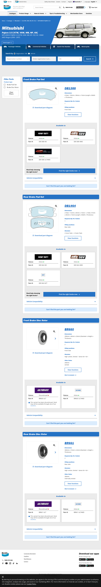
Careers (58, 2)
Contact (63, 2)
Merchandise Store (76, 13)
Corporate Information (30, 553)
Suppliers (26, 556)
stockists (33, 406)
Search (89, 59)
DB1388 (70, 88)
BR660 (69, 329)
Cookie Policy (31, 584)
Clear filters (11, 93)
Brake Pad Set (10, 85)
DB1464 (70, 205)
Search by (9, 53)
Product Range (25, 13)
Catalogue (12, 13)
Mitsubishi (17, 20)
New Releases (27, 559)
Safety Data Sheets (49, 2)
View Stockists (73, 115)
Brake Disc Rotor (11, 87)
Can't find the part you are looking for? (60, 186)
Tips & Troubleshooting (58, 13)
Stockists (89, 13)
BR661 (69, 443)
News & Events (40, 13)
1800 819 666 (7, 560)
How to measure (70, 375)
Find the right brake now (69, 171)
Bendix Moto (21, 2)
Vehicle (33, 53)
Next (55, 338)
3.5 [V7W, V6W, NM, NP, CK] (29, 20)
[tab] (7, 42)
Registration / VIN (21, 53)
